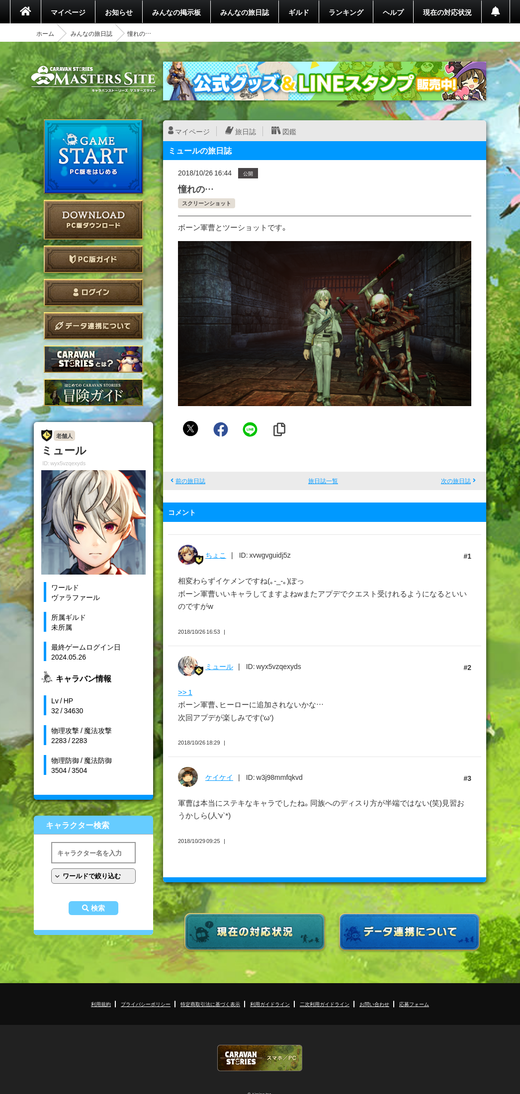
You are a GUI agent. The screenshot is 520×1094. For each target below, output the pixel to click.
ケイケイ (219, 777)
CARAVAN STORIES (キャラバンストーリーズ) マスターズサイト (93, 79)
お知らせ (119, 12)
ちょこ (215, 555)
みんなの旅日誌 (244, 12)
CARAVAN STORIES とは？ (93, 359)
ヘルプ (393, 12)
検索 (98, 908)
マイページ (68, 12)
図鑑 (289, 131)
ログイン (93, 292)
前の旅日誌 (190, 480)
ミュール (219, 666)
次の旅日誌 (456, 480)
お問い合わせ (374, 1004)
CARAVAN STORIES (260, 1058)
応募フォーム (414, 1004)
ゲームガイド (93, 392)
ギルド (298, 12)
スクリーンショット (206, 203)
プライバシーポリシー (146, 1004)
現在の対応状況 (447, 12)
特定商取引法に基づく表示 (210, 1004)
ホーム (45, 33)
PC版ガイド (93, 259)
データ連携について (93, 325)
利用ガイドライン (270, 1004)
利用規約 (101, 1004)
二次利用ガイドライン (324, 1004)
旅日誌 (245, 131)
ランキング (346, 12)
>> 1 (185, 691)
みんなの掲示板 (176, 12)
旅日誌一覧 (323, 480)
